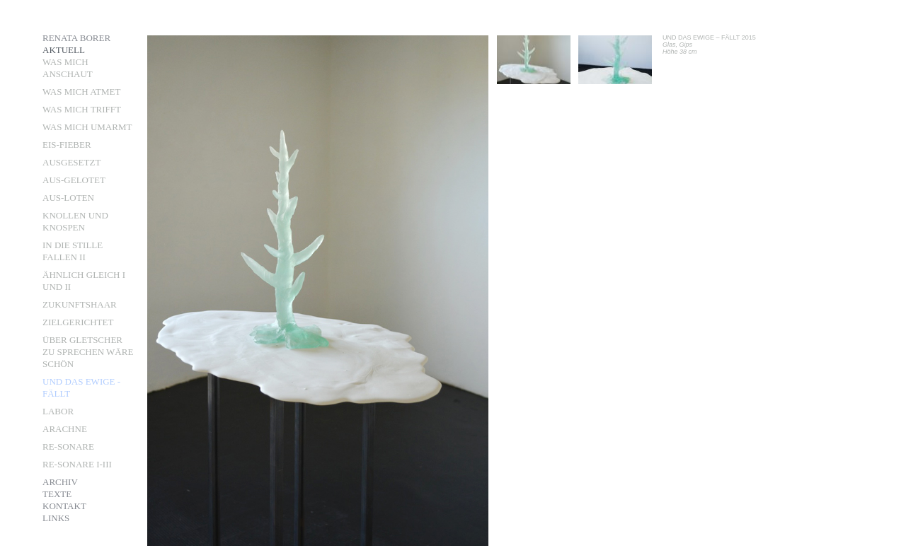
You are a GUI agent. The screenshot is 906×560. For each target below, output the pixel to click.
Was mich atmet (81, 91)
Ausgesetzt (71, 162)
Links (55, 518)
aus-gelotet (73, 180)
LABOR (58, 411)
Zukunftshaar (79, 304)
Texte (56, 494)
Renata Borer (76, 38)
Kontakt (64, 506)
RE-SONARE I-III (77, 464)
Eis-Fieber (66, 144)
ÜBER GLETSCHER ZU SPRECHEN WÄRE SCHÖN (87, 351)
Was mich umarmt (87, 127)
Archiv (60, 482)
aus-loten (68, 197)
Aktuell (63, 50)
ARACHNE (64, 429)
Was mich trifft (81, 109)
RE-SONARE (68, 446)
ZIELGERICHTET (77, 322)
